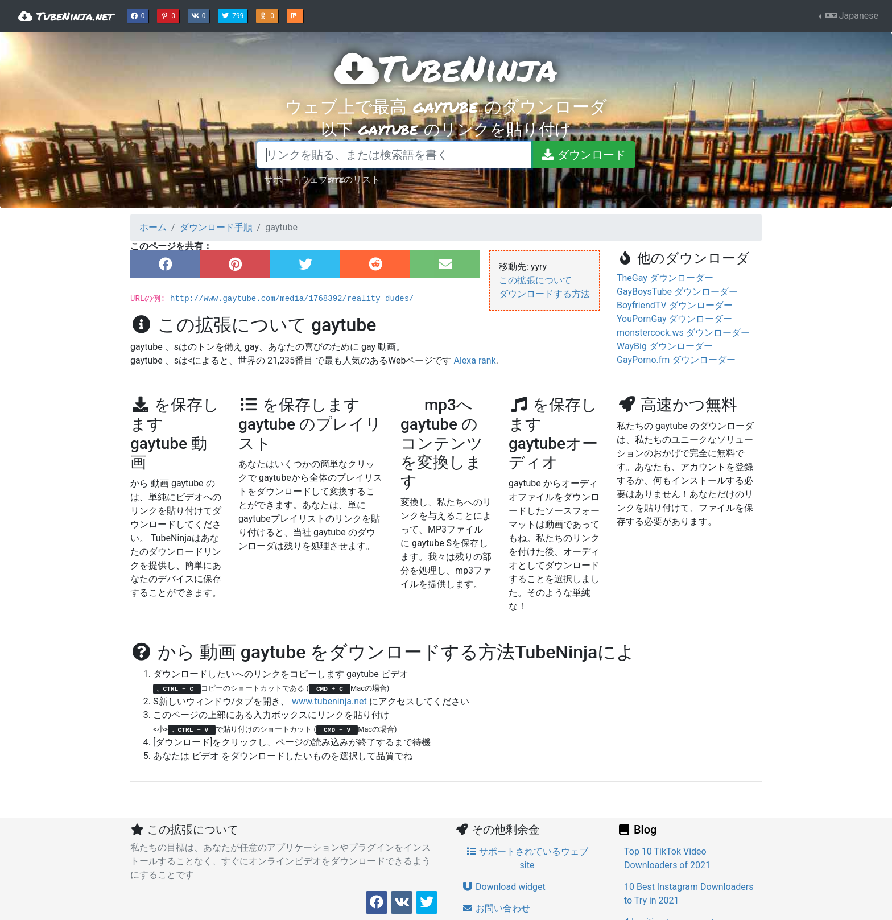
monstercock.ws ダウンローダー (683, 332)
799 (233, 15)
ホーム (153, 227)
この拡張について (535, 280)
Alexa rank (474, 360)
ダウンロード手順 (216, 227)
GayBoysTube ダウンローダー (677, 291)
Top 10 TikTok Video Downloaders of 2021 (667, 858)
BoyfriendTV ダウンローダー (675, 305)
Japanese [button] (850, 15)
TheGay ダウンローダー (665, 278)
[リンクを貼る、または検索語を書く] (394, 154)
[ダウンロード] (583, 154)
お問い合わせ (496, 908)
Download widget (504, 886)
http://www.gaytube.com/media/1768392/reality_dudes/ (292, 298)
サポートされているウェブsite (527, 858)
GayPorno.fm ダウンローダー (676, 359)
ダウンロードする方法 (544, 293)
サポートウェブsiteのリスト (322, 178)
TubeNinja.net (65, 16)
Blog (636, 829)
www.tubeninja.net (329, 701)
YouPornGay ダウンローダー (674, 318)
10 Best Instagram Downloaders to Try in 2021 (688, 893)
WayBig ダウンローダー (665, 346)
